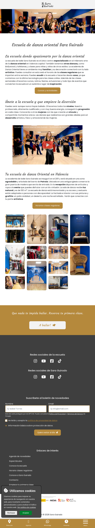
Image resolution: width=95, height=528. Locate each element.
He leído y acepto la (32, 420)
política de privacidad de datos (42, 420)
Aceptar (26, 513)
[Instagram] (35, 361)
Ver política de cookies (26, 507)
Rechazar (11, 513)
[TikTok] (59, 361)
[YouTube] (43, 361)
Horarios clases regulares (47, 205)
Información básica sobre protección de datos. (29, 425)
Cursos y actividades (47, 90)
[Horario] (66, 521)
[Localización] (9, 521)
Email (51, 403)
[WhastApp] (47, 521)
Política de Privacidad (57, 414)
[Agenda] (28, 521)
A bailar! (47, 325)
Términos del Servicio (75, 414)
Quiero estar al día (47, 432)
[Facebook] (52, 361)
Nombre (9, 403)
